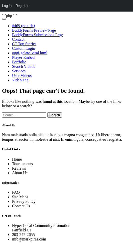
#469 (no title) (23, 26)
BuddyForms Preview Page (34, 30)
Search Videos (23, 66)
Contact (18, 39)
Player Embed (23, 57)
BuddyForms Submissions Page (37, 35)
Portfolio (19, 62)
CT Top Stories (24, 44)
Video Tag (20, 80)
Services (19, 71)
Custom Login (23, 48)
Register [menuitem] (22, 6)
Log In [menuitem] (7, 6)
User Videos (22, 75)
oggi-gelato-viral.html (29, 53)
